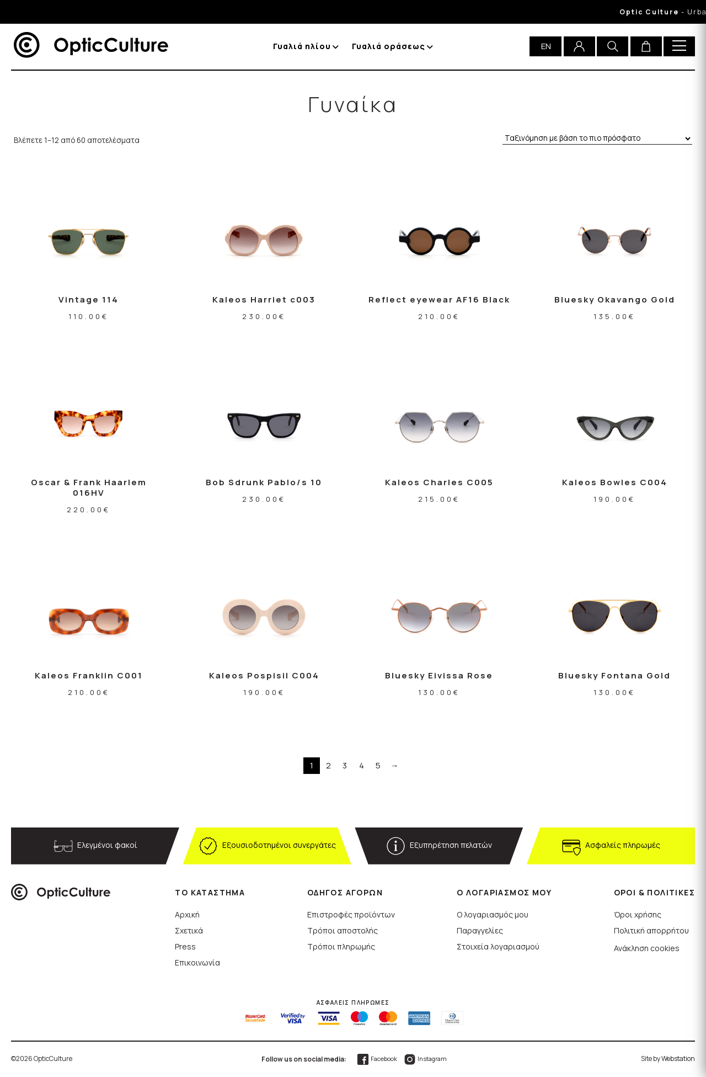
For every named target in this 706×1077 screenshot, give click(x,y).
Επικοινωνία (197, 962)
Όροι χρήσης (637, 914)
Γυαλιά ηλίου (302, 46)
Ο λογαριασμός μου (492, 914)
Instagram (425, 1058)
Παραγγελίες (480, 930)
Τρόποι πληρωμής (341, 946)
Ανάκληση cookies (647, 948)
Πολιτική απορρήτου (651, 930)
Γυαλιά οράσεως (388, 46)
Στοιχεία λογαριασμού (498, 946)
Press (185, 946)
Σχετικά (189, 930)
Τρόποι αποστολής (342, 930)
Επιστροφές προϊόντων (351, 914)
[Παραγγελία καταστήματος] (597, 139)
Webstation (678, 1058)
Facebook (376, 1058)
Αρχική (187, 914)
